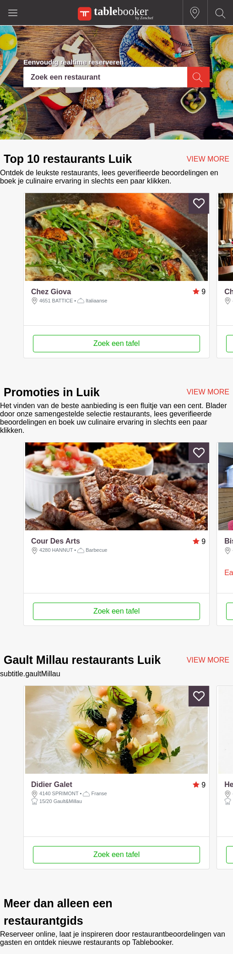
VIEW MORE (208, 159)
